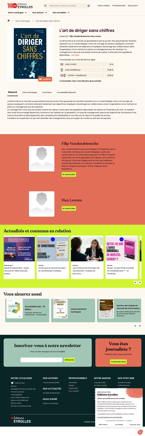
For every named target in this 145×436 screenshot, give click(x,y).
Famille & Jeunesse (19, 396)
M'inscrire (69, 360)
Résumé (12, 92)
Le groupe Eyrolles (104, 382)
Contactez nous (118, 361)
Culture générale (18, 400)
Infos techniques (29, 92)
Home (8, 21)
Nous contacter (81, 393)
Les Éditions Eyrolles (101, 387)
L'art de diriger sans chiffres (47, 21)
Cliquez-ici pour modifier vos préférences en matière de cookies (109, 431)
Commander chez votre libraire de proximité (80, 81)
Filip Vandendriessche (79, 36)
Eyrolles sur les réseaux (58, 408)
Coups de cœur (19, 382)
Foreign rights (80, 389)
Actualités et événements (54, 395)
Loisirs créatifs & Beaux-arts (23, 403)
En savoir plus (69, 174)
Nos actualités (59, 12)
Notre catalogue (15, 12)
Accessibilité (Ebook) (66, 92)
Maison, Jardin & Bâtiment (22, 407)
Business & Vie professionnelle (24, 415)
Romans (14, 386)
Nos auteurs (38, 12)
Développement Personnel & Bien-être (24, 391)
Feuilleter (45, 79)
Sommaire (47, 92)
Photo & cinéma (18, 411)
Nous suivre (133, 5)
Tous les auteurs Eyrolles (59, 382)
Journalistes (79, 382)
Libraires (78, 386)
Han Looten (95, 36)
